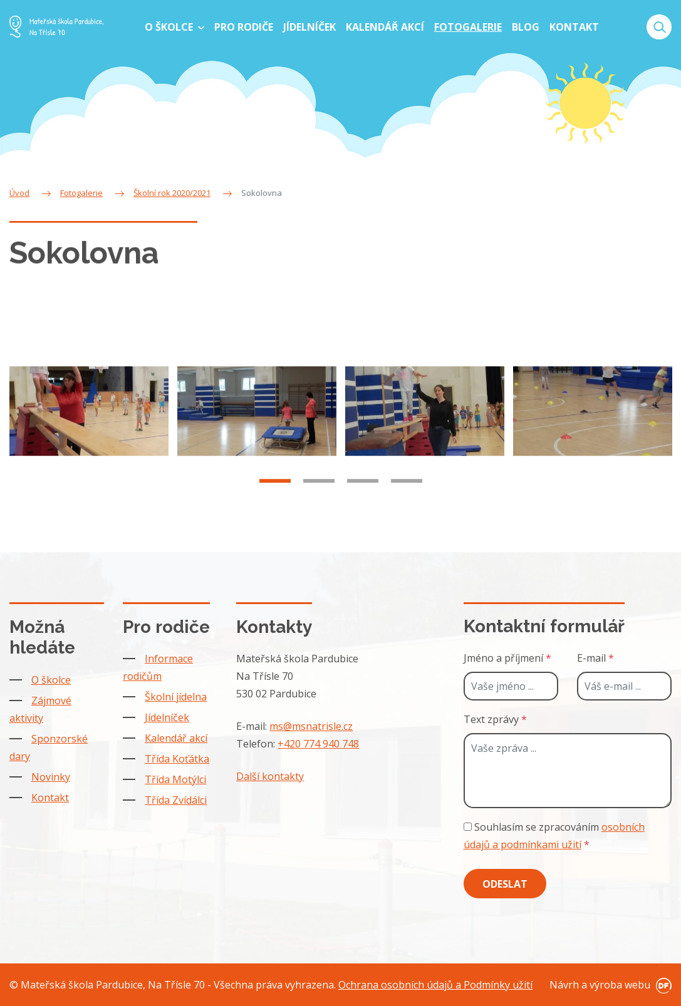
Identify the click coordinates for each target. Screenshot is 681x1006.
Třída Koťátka (177, 759)
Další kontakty (270, 776)
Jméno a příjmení (507, 658)
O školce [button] (170, 27)
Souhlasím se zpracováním (554, 835)
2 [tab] (319, 489)
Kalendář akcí (176, 738)
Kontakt (50, 797)
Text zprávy (495, 719)
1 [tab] (275, 489)
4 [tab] (406, 489)
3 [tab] (362, 489)
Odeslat (505, 884)
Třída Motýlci (175, 779)
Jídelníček (167, 717)
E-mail (595, 658)
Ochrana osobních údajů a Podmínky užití (435, 985)
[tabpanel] (89, 420)
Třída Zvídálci (176, 800)
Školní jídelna (176, 697)
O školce (51, 680)
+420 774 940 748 (318, 744)
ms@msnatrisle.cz (311, 726)
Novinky (50, 777)
